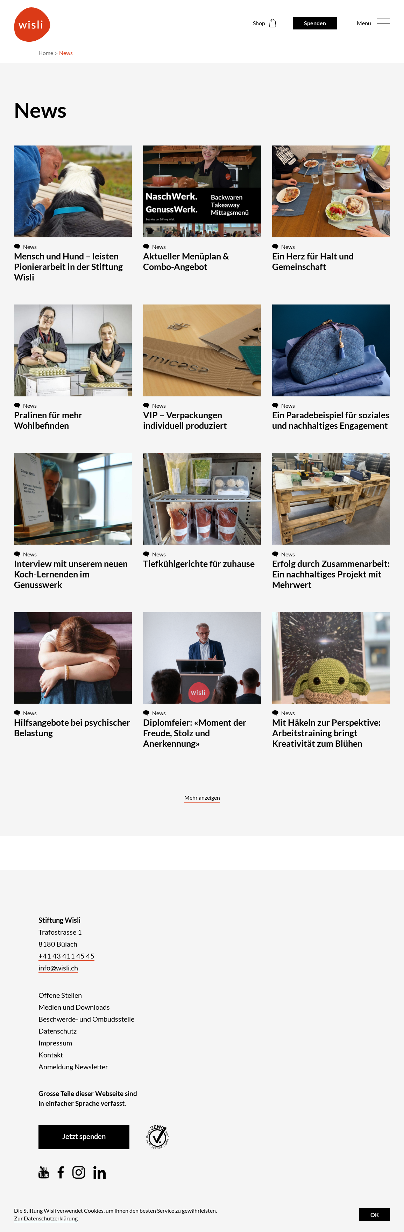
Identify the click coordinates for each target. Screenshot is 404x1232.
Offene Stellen (60, 995)
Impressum (55, 1042)
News (66, 52)
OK (374, 1214)
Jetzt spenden (84, 1136)
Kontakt (50, 1054)
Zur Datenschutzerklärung (46, 1218)
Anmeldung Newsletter (73, 1066)
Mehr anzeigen (202, 797)
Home (45, 52)
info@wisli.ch (58, 967)
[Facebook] (60, 1172)
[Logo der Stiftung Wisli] (32, 24)
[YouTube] (43, 1172)
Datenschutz (57, 1031)
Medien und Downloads (74, 1007)
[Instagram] (78, 1172)
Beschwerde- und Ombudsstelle (86, 1019)
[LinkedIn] (99, 1172)
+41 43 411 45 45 (66, 956)
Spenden (315, 23)
